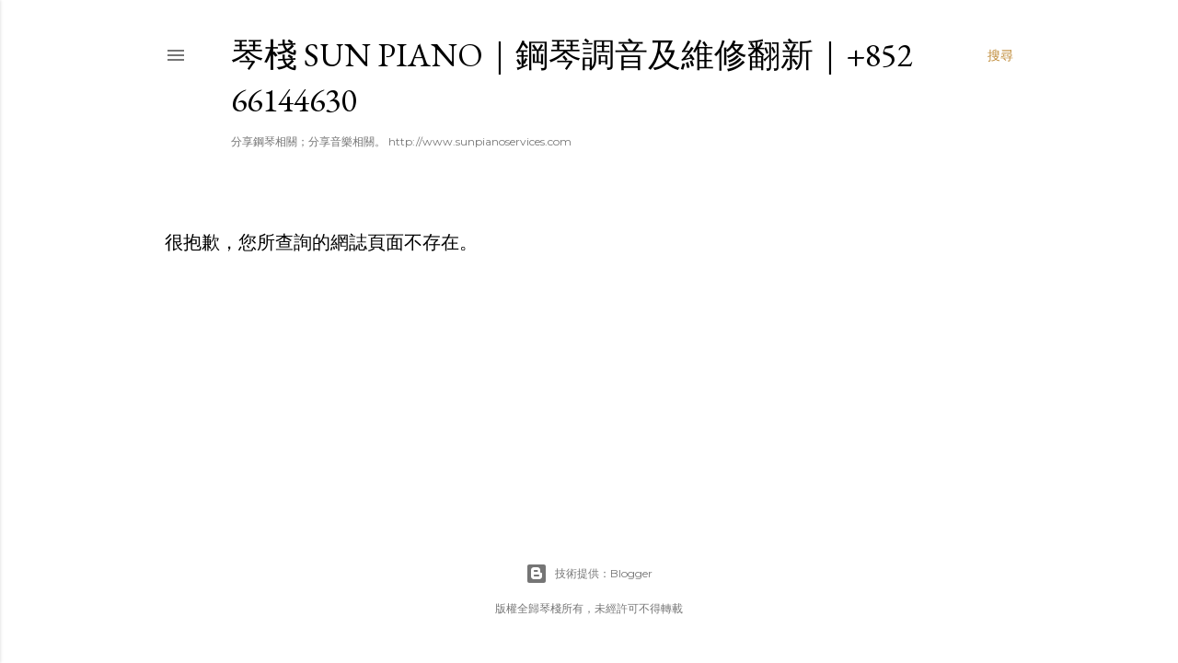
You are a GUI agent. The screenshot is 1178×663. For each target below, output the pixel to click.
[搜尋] (1000, 55)
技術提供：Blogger (589, 574)
